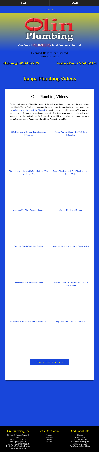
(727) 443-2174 (87, 63)
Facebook (49, 435)
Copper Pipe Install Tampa (70, 210)
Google (49, 439)
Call (24, 3)
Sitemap (80, 435)
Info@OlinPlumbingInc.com (20, 446)
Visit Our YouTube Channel (49, 362)
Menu (48, 9)
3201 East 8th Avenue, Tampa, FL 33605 (18, 436)
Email (74, 3)
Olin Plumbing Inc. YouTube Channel (29, 110)
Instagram (49, 437)
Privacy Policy (80, 437)
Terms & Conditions (80, 439)
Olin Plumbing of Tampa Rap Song (28, 282)
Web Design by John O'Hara (80, 446)
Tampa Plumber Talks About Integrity (71, 321)
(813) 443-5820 (29, 63)
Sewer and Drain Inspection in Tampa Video (70, 246)
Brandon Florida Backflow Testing (28, 246)
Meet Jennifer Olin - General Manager (28, 210)
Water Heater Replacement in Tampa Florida (28, 321)
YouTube (49, 442)
